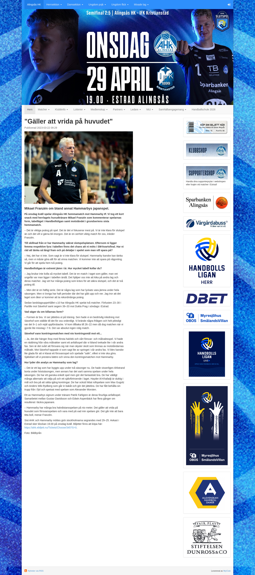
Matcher (44, 109)
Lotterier (79, 109)
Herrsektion (54, 4)
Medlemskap (99, 109)
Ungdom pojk (97, 4)
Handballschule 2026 (203, 109)
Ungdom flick (120, 4)
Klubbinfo (61, 109)
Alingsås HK (34, 4)
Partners (119, 109)
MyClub (227, 571)
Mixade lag (141, 4)
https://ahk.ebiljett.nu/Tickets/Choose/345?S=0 (50, 427)
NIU (149, 109)
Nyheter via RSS (35, 571)
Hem (30, 109)
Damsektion (75, 4)
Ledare (136, 109)
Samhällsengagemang (172, 109)
